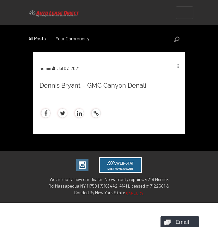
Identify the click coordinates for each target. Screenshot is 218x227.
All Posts (37, 38)
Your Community (72, 38)
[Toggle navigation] (184, 12)
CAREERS (135, 193)
